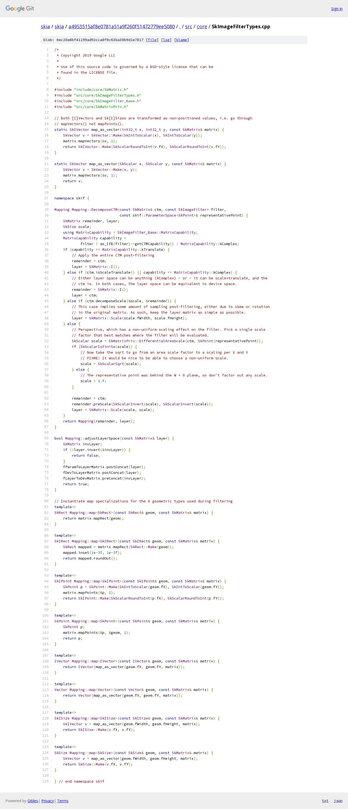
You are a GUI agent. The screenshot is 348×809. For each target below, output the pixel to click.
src (188, 26)
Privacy (47, 800)
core (202, 26)
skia (45, 26)
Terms (63, 800)
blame (181, 40)
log (166, 40)
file (152, 40)
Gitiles (32, 800)
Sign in (337, 8)
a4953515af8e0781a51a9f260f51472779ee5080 (122, 26)
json (338, 800)
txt (325, 800)
